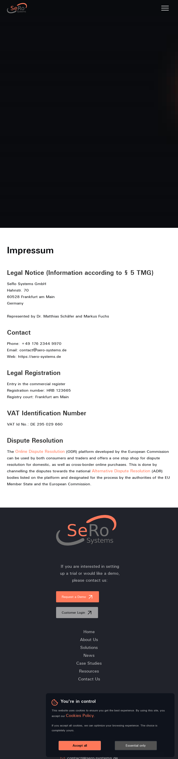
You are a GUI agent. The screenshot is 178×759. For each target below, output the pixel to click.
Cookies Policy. (80, 715)
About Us (89, 639)
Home (89, 631)
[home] (17, 8)
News (89, 655)
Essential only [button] (136, 746)
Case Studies (89, 663)
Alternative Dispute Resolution (121, 470)
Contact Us (89, 679)
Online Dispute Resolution (40, 451)
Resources (89, 671)
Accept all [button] (80, 746)
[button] (165, 8)
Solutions (89, 647)
